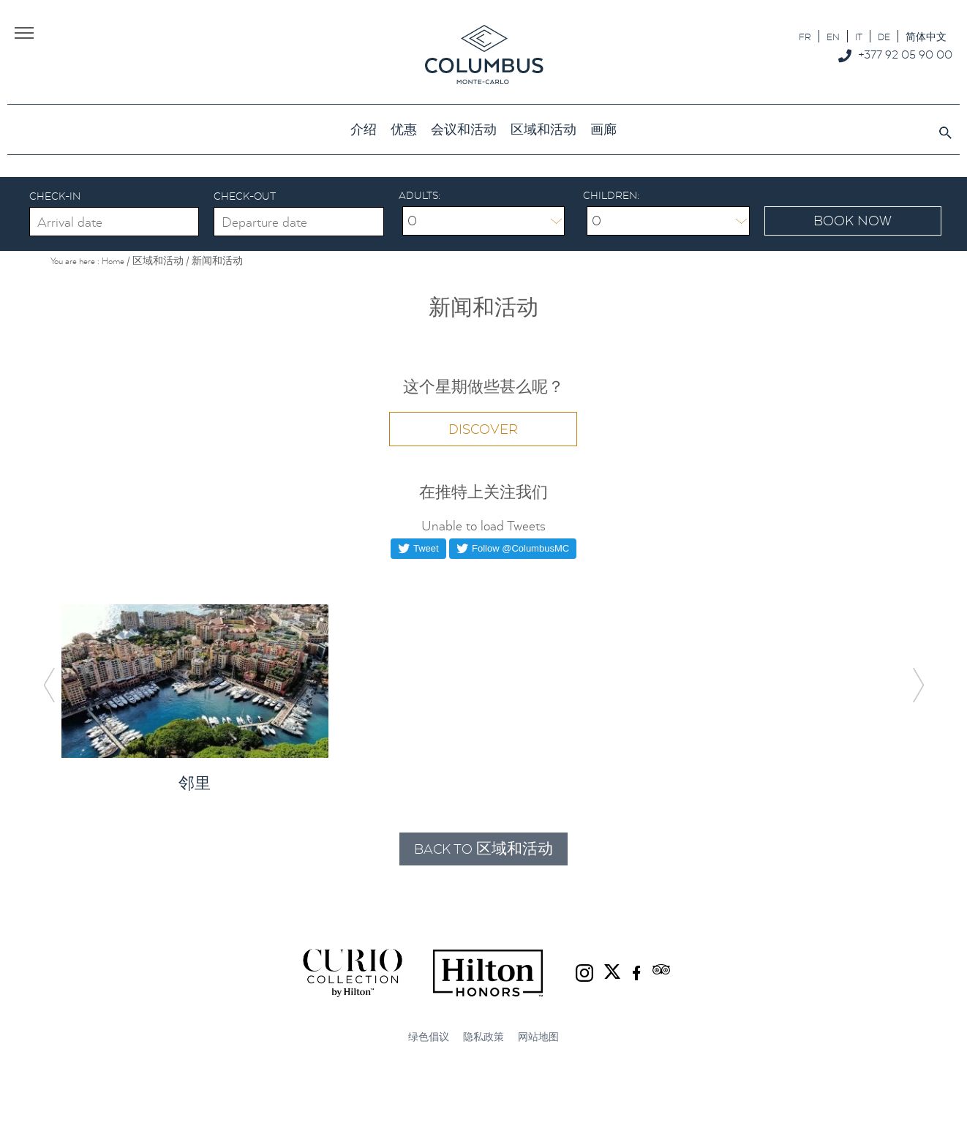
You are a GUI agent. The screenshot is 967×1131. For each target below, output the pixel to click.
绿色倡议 (428, 1037)
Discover (483, 429)
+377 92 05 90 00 (905, 54)
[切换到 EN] (833, 36)
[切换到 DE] (884, 36)
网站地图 (538, 1037)
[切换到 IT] (859, 36)
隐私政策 (483, 1037)
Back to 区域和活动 (483, 849)
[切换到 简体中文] (926, 36)
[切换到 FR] (805, 36)
